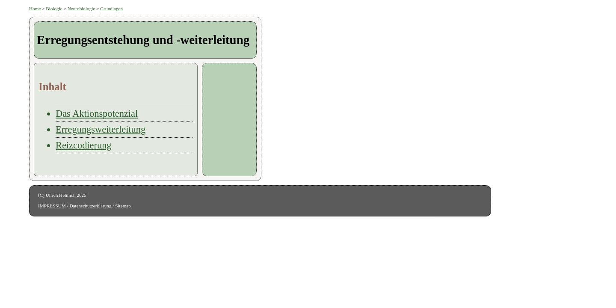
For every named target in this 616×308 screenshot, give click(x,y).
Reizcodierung (84, 145)
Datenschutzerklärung (90, 205)
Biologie (54, 8)
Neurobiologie (81, 8)
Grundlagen (111, 8)
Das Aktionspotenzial (97, 113)
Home (35, 8)
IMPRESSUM (52, 205)
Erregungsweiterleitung (100, 129)
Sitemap (123, 205)
